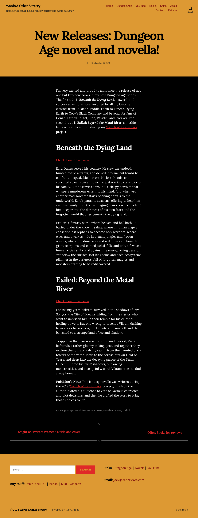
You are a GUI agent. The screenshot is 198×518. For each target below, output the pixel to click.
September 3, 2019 (101, 63)
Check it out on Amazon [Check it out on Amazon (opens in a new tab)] (73, 160)
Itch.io (54, 484)
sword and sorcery (115, 410)
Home (109, 6)
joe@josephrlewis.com (129, 480)
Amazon (78, 484)
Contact (160, 10)
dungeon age (67, 410)
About (173, 6)
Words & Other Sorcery (24, 6)
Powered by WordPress (66, 509)
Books (152, 6)
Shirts (163, 6)
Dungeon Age (124, 6)
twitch (129, 410)
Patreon (172, 10)
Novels (141, 468)
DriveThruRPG (36, 484)
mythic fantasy (83, 410)
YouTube (141, 6)
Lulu (65, 484)
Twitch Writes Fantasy (122, 127)
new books (98, 410)
